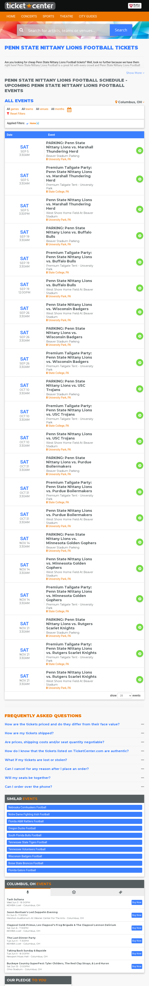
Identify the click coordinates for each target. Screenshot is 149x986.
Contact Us (12, 920)
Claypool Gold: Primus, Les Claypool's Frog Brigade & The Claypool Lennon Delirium (61, 776)
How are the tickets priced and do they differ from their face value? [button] (74, 575)
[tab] (74, 575)
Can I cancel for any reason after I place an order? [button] (74, 620)
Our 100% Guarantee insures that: (42, 845)
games (13, 109)
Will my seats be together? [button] (74, 629)
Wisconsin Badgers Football (25, 707)
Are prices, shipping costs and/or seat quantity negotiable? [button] (74, 593)
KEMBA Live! (14, 756)
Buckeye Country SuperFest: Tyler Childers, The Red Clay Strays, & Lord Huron (58, 814)
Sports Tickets (74, 939)
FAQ (44, 924)
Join (136, 933)
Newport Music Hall (18, 807)
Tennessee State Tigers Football (27, 693)
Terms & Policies (46, 933)
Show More (135, 73)
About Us (47, 920)
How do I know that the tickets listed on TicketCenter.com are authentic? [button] (74, 602)
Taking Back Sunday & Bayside (26, 801)
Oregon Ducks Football (22, 679)
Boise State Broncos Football (25, 714)
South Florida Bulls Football (24, 686)
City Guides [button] (88, 16)
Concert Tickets (70, 926)
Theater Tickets (70, 934)
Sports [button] (48, 16)
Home (11, 16)
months (57, 109)
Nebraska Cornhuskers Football (27, 658)
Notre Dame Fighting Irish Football (29, 665)
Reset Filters (17, 113)
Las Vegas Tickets (71, 945)
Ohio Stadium (15, 820)
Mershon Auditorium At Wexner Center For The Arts (36, 769)
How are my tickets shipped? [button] (74, 584)
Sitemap (46, 928)
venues (42, 109)
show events (125, 547)
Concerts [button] (29, 16)
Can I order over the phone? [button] (74, 638)
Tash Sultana (15, 750)
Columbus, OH (129, 102)
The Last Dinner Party (21, 788)
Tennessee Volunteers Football (27, 700)
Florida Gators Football (22, 721)
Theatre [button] (66, 16)
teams (27, 109)
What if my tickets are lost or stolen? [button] (74, 611)
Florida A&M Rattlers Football (26, 672)
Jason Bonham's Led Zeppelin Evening (32, 763)
